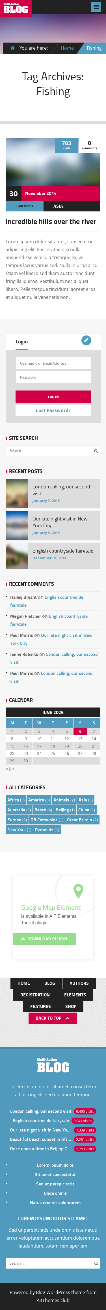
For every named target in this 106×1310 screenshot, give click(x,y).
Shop (70, 1006)
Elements (75, 994)
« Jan (11, 768)
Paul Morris (24, 205)
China (83, 809)
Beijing (62, 809)
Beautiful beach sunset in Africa (41, 1139)
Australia (16, 809)
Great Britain (79, 819)
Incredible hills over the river (51, 221)
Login (22, 342)
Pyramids (44, 829)
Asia (58, 206)
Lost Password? (53, 410)
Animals (61, 799)
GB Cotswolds (44, 819)
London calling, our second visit (41, 1111)
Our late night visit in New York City (41, 1129)
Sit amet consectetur (55, 1174)
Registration (35, 994)
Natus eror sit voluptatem (55, 1202)
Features (40, 1006)
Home (67, 48)
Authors (79, 983)
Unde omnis (55, 1193)
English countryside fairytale (41, 1120)
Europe (14, 819)
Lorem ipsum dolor (55, 1165)
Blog (49, 983)
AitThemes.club (53, 1300)
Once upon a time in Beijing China (41, 1148)
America (36, 799)
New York (16, 829)
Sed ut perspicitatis (55, 1183)
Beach (40, 809)
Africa (13, 799)
